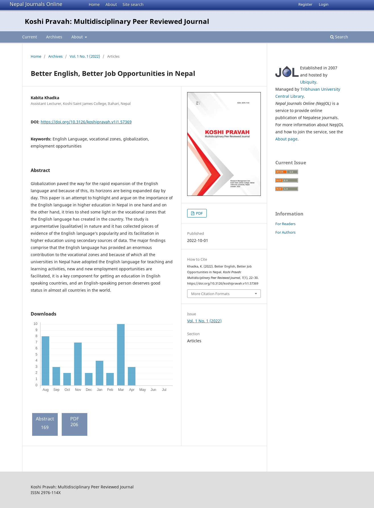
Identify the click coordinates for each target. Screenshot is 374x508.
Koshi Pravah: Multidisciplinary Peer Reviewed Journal (117, 21)
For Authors (285, 232)
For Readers (285, 223)
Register (305, 4)
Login (323, 4)
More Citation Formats (210, 293)
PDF (199, 213)
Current (29, 37)
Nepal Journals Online (36, 4)
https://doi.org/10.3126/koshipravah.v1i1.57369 (86, 122)
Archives (54, 37)
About (111, 4)
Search (339, 37)
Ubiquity (308, 82)
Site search (133, 4)
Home (94, 4)
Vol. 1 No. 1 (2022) (85, 56)
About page (286, 139)
